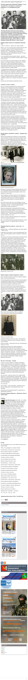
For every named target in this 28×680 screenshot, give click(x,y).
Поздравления (5, 652)
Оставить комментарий (5, 504)
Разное (4, 653)
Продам (4, 647)
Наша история (7, 1)
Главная (2, 1)
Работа (4, 651)
